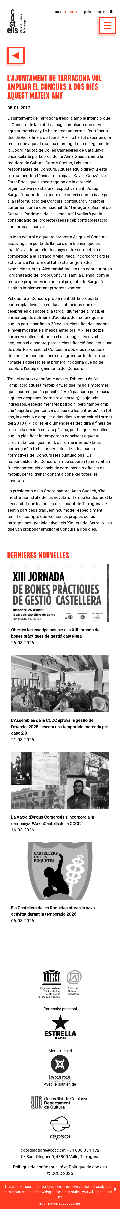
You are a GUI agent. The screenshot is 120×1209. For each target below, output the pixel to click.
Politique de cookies (88, 1166)
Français (71, 12)
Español (86, 12)
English (101, 12)
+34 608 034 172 (83, 1150)
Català (56, 12)
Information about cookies (60, 1203)
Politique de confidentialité (38, 1166)
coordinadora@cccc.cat (43, 1150)
